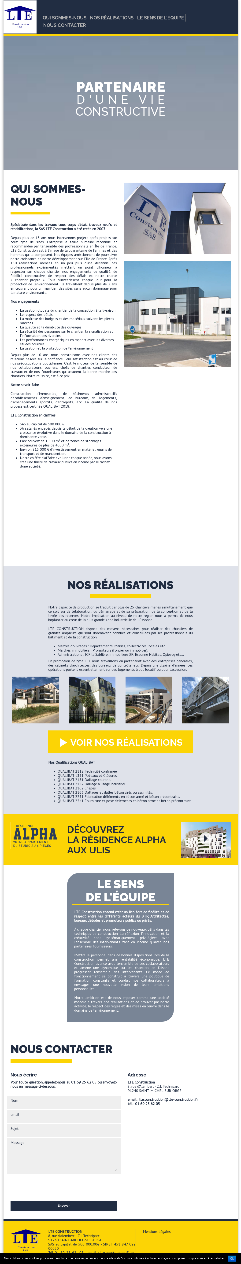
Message (17, 1142)
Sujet (15, 1128)
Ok (232, 1258)
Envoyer (64, 1205)
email (15, 1114)
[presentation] (46, 1185)
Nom (14, 1100)
